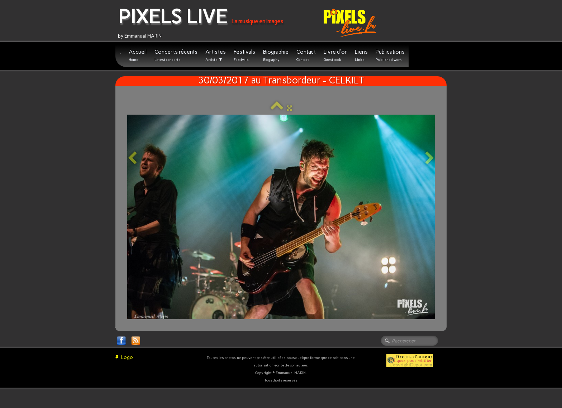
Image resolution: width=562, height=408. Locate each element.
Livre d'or (335, 55)
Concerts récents (175, 55)
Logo (124, 357)
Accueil (138, 55)
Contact (306, 55)
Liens (361, 55)
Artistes (215, 55)
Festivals (244, 55)
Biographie (276, 55)
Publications (390, 55)
